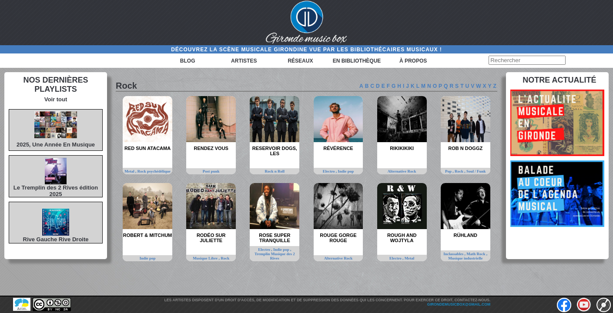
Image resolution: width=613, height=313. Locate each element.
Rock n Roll (275, 171)
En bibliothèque (357, 61)
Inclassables (453, 254)
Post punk (211, 171)
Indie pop (346, 171)
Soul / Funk (476, 171)
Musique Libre (205, 258)
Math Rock (476, 254)
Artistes (244, 61)
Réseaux (300, 61)
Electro (329, 171)
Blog (187, 61)
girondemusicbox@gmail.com (458, 304)
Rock (459, 171)
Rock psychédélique (154, 171)
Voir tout (55, 99)
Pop (448, 171)
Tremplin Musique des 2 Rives (275, 256)
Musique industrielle (465, 258)
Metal (129, 171)
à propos (413, 61)
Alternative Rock (402, 171)
